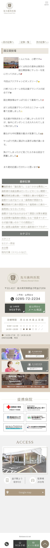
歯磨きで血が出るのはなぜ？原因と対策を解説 (24, 213)
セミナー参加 (8, 243)
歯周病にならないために (13, 208)
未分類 (5, 247)
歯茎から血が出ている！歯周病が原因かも (22, 199)
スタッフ (6, 238)
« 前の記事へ (8, 42)
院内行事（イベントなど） (15, 252)
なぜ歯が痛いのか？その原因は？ (18, 222)
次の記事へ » (42, 42)
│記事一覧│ (25, 42)
